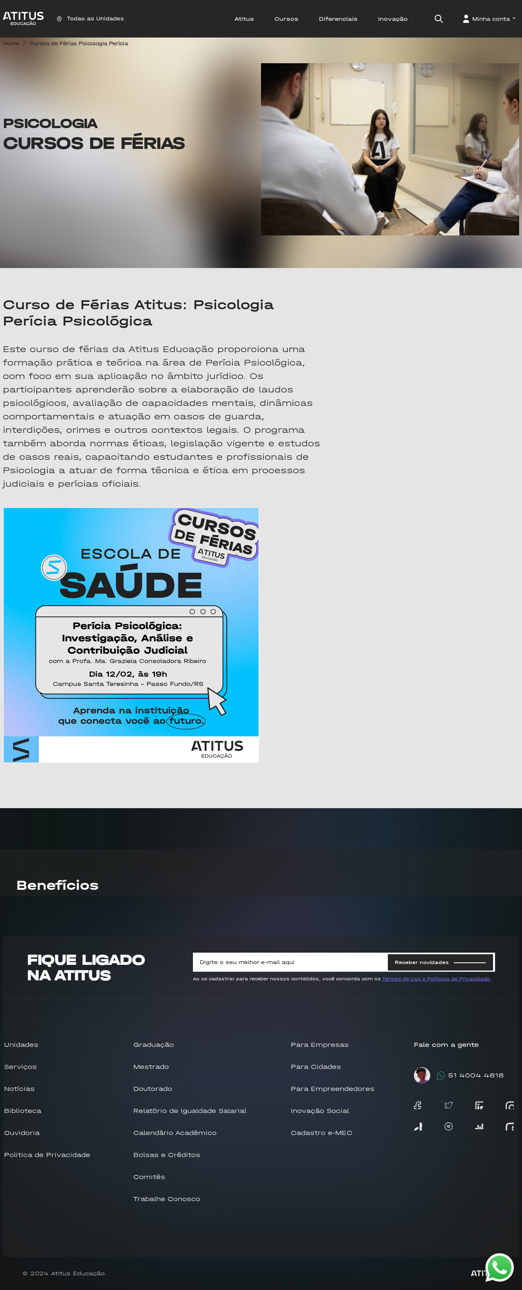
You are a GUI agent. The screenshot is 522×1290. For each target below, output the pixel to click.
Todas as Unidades (90, 19)
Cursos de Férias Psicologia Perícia (78, 43)
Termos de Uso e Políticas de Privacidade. (436, 979)
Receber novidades (440, 962)
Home (11, 43)
